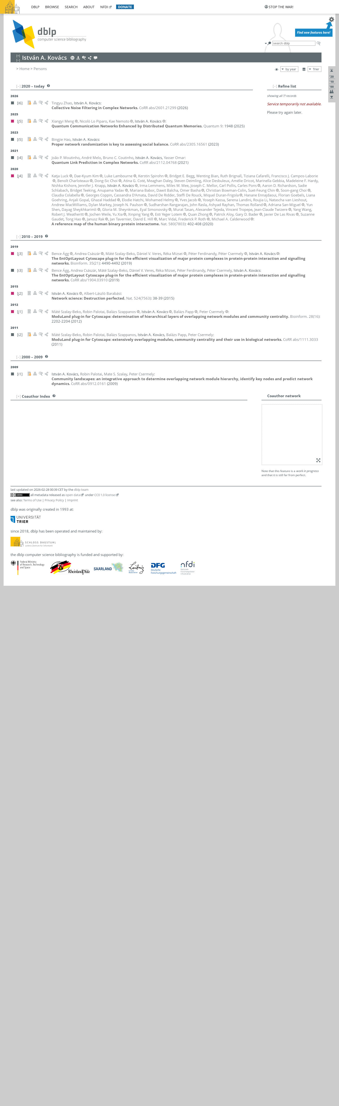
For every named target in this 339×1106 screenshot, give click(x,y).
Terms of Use (32, 437)
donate (125, 7)
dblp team (81, 426)
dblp (35, 7)
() (173, 223)
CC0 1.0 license (104, 432)
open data (72, 432)
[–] (289, 86)
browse (52, 7)
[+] (18, 396)
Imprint (72, 437)
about (89, 7)
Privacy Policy (54, 437)
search (71, 7)
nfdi (104, 7)
